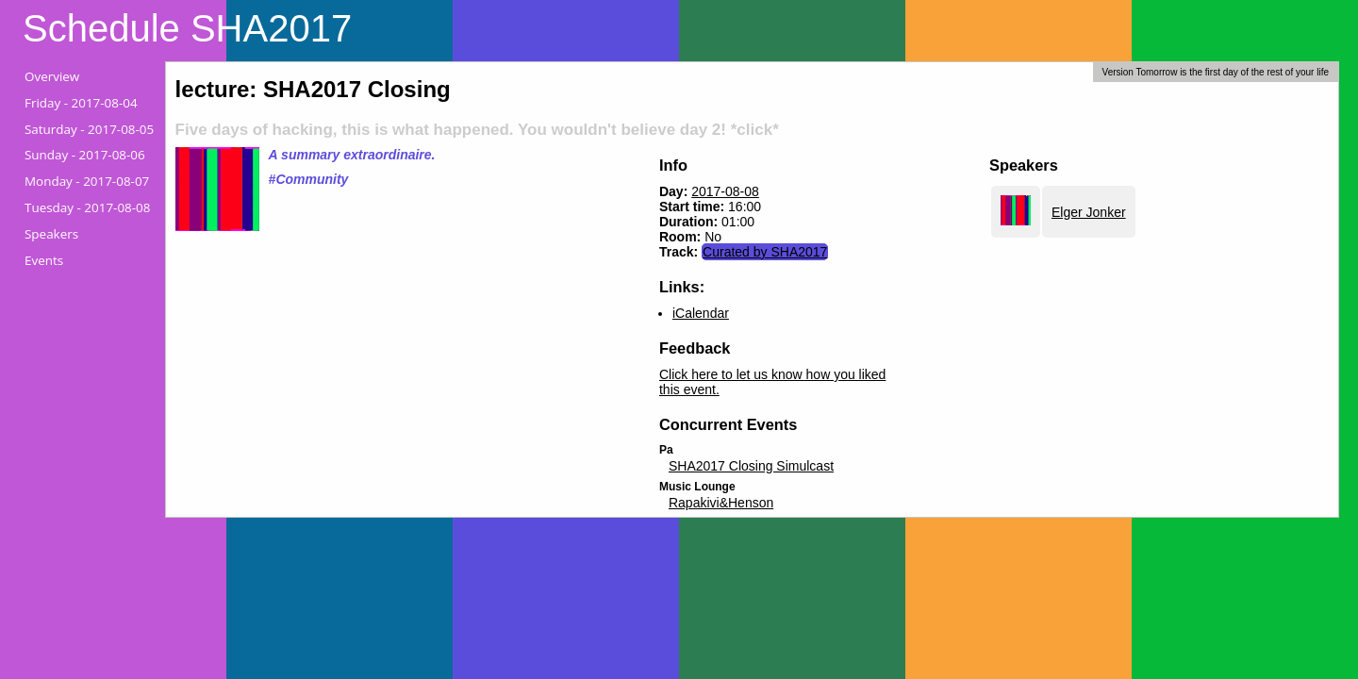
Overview (52, 76)
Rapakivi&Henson (721, 502)
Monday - (87, 181)
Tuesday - (87, 207)
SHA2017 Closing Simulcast (751, 465)
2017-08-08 (725, 191)
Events (44, 260)
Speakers (51, 233)
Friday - (81, 102)
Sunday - (85, 154)
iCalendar (700, 313)
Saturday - (89, 129)
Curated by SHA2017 (765, 251)
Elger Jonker (1089, 212)
